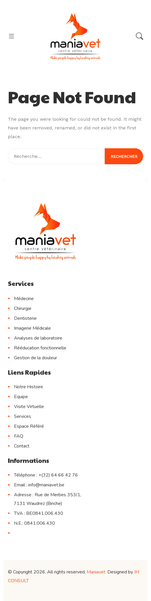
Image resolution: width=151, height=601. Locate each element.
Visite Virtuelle (29, 406)
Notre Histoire (28, 387)
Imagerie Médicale (32, 328)
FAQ (18, 436)
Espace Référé (29, 426)
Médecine (24, 298)
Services (22, 416)
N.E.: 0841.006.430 (34, 523)
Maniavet (96, 572)
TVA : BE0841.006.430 (38, 513)
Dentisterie (25, 318)
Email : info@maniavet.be (39, 485)
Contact (21, 446)
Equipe (21, 397)
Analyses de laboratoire (38, 338)
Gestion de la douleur (35, 358)
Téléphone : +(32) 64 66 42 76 (46, 475)
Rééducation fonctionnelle (40, 348)
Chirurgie (22, 308)
